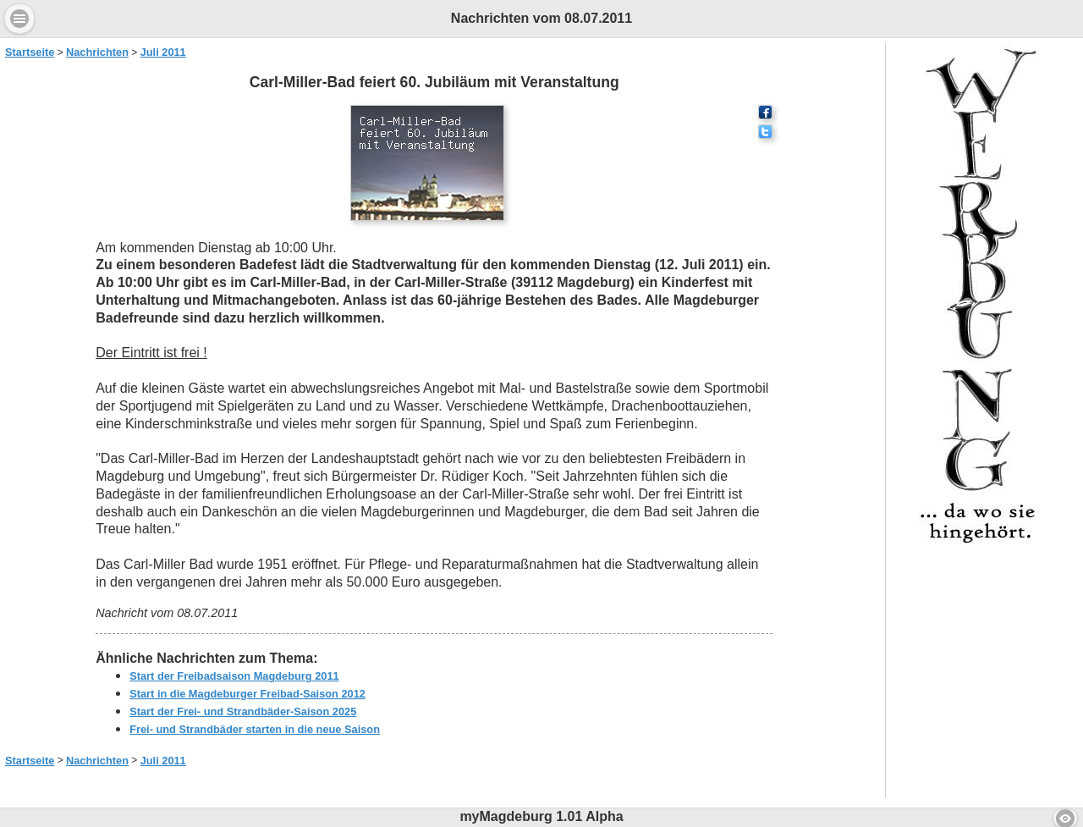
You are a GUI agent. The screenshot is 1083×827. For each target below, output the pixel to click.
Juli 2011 (163, 52)
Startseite (29, 52)
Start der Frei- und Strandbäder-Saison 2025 (242, 711)
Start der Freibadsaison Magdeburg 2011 (233, 676)
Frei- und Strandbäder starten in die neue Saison (254, 729)
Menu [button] (19, 18)
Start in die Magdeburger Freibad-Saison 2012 (247, 693)
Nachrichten (97, 52)
